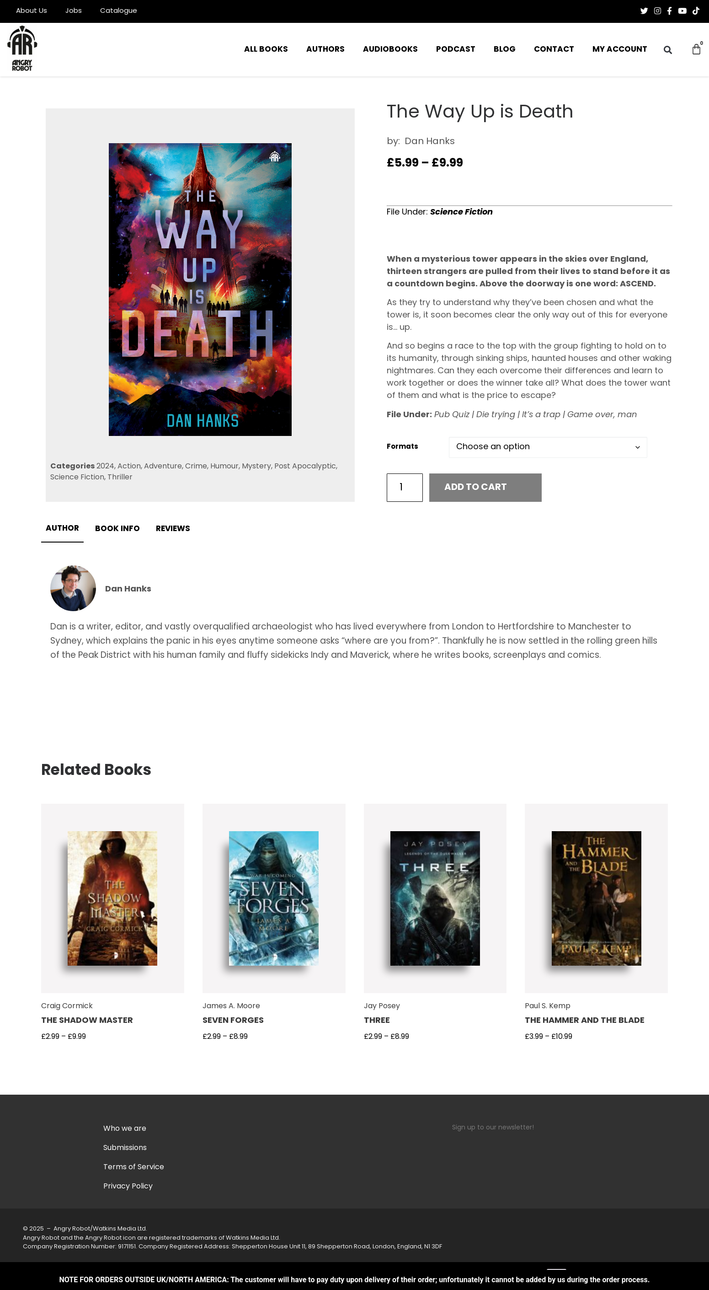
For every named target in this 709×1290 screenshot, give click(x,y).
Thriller (120, 477)
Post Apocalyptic (305, 466)
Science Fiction (77, 477)
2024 (105, 466)
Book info (117, 529)
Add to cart (475, 487)
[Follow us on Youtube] (682, 11)
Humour (224, 466)
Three (377, 1020)
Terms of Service (133, 1167)
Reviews (173, 529)
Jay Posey (382, 1006)
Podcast (455, 50)
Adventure (163, 466)
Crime (196, 466)
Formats (402, 447)
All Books (266, 50)
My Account (619, 50)
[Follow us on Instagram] (657, 11)
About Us (31, 11)
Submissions (125, 1148)
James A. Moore (231, 1006)
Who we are (124, 1129)
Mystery (256, 466)
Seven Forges (233, 1020)
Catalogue (118, 11)
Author (62, 528)
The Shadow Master (87, 1020)
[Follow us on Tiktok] (696, 11)
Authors (325, 50)
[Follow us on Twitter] (644, 11)
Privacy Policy (128, 1186)
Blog (505, 50)
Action (129, 466)
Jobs (73, 11)
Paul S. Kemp (547, 1006)
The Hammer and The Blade (585, 1020)
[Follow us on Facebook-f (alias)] (669, 11)
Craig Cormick (67, 1006)
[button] (667, 49)
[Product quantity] (405, 487)
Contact (554, 50)
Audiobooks (390, 50)
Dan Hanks (430, 141)
